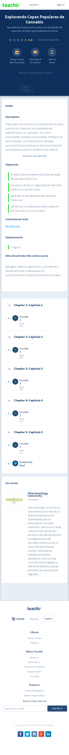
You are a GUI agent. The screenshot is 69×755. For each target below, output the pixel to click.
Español (34, 619)
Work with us (34, 662)
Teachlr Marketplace (34, 690)
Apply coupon (26, 89)
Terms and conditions (34, 666)
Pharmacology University (38, 494)
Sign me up (57, 708)
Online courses (34, 638)
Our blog (34, 676)
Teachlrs (34, 642)
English (48, 618)
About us (34, 657)
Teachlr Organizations (34, 695)
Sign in (61, 4)
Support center (34, 671)
